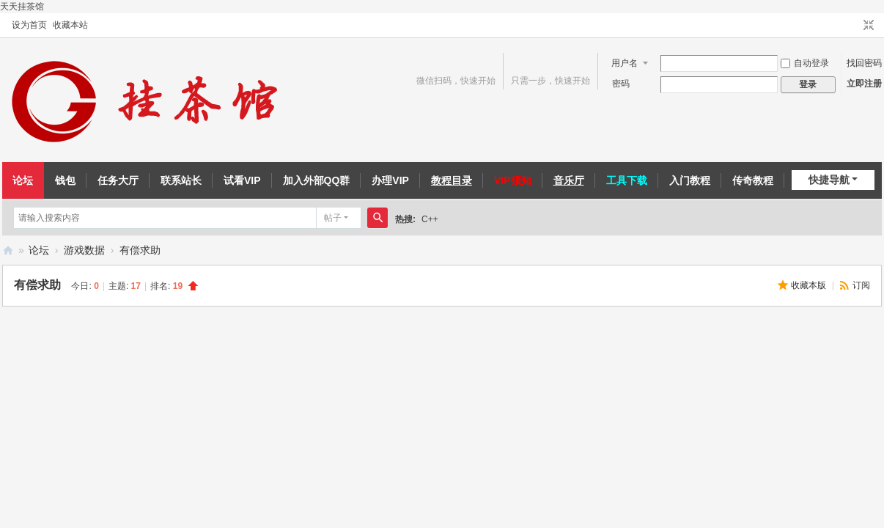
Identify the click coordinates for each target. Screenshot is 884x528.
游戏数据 (84, 250)
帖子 (333, 218)
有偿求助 (140, 250)
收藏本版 (809, 285)
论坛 (22, 180)
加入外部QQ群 (316, 180)
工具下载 (626, 180)
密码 (621, 83)
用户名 (624, 63)
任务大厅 (118, 180)
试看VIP (242, 180)
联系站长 (181, 180)
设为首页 (29, 25)
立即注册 (864, 83)
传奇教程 (752, 180)
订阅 (861, 285)
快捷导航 (829, 180)
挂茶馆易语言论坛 (8, 250)
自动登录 (805, 63)
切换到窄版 (868, 25)
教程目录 (451, 180)
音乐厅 (568, 180)
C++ (429, 219)
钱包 (65, 180)
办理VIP (390, 180)
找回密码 (864, 63)
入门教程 (689, 180)
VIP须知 (512, 180)
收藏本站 (70, 25)
